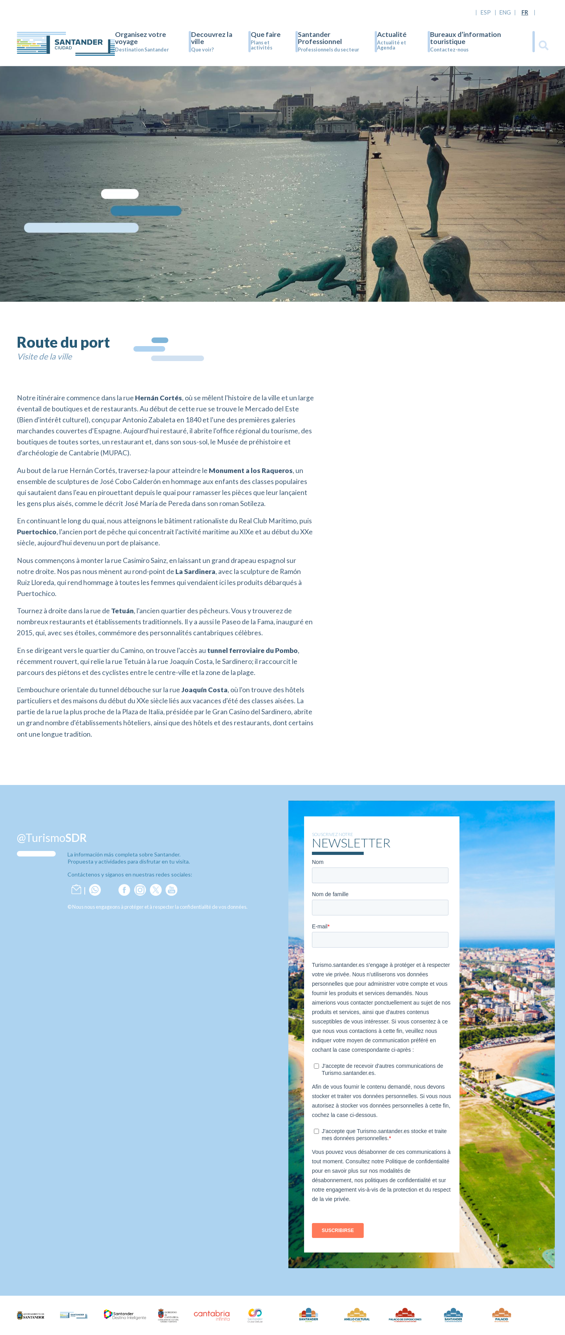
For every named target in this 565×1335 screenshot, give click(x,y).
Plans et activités (261, 45)
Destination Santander (142, 50)
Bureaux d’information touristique (465, 38)
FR (524, 12)
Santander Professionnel (320, 38)
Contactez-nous (449, 50)
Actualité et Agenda (391, 45)
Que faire (266, 34)
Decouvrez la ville (211, 38)
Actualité (391, 34)
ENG (505, 12)
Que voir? (202, 50)
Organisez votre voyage (140, 38)
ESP (486, 12)
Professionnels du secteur (328, 50)
